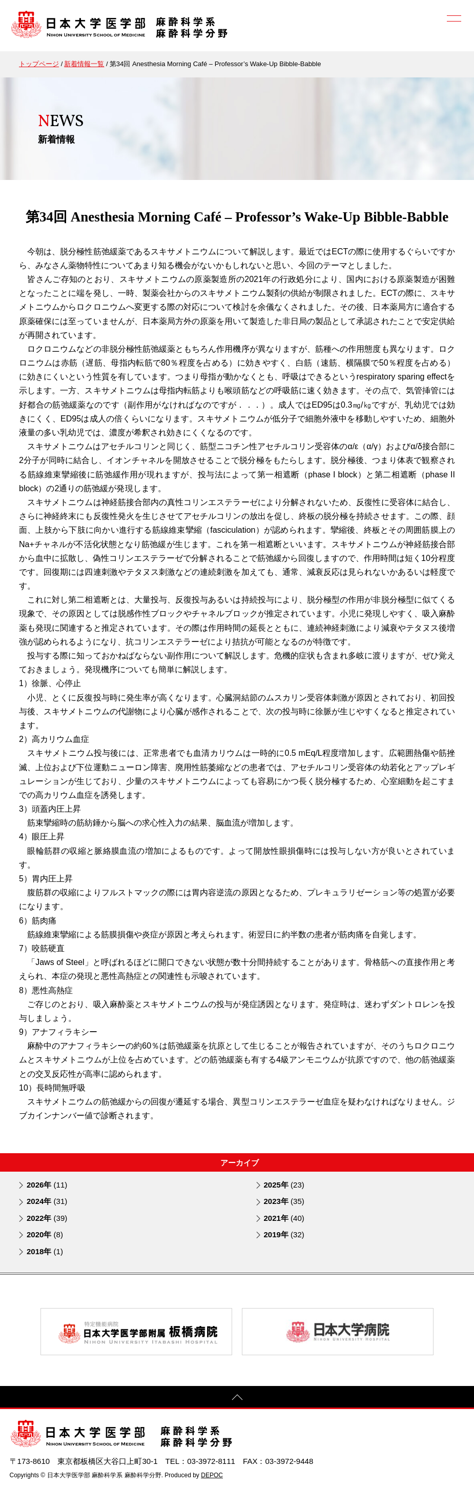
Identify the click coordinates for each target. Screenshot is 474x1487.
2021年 (284, 1217)
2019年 (284, 1234)
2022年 (47, 1217)
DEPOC (212, 1474)
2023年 (284, 1201)
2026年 (47, 1184)
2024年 (47, 1201)
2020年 (45, 1234)
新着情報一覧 (84, 64)
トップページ (39, 64)
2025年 (284, 1184)
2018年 (45, 1251)
